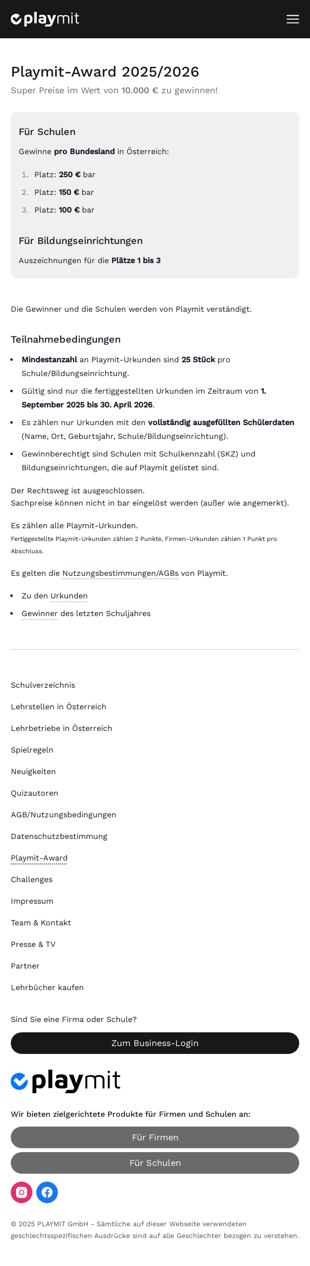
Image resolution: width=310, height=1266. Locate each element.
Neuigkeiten (33, 771)
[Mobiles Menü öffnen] (293, 19)
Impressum (32, 901)
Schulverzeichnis (43, 685)
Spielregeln (32, 749)
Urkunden (69, 595)
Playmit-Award (39, 857)
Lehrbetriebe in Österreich (61, 728)
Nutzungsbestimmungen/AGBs (120, 573)
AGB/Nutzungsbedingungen (63, 814)
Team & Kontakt (41, 922)
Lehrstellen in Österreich (58, 706)
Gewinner (40, 613)
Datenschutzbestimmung (59, 836)
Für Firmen (155, 1137)
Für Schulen (155, 1163)
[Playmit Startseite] (45, 19)
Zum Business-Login (155, 1043)
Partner (25, 965)
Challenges (31, 879)
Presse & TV (33, 944)
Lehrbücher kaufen (47, 987)
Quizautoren (34, 793)
